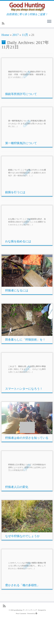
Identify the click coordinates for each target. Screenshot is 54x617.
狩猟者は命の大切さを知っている (26, 437)
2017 (15, 35)
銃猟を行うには (15, 192)
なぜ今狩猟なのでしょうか (22, 536)
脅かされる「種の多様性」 (22, 585)
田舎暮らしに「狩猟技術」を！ (25, 339)
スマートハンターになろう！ (24, 388)
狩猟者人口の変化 (16, 486)
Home (5, 35)
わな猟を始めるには (18, 241)
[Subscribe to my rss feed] (3, 23)
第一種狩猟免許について (21, 143)
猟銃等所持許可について (21, 94)
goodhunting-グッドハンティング (25, 610)
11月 (25, 35)
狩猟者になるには (16, 290)
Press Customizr (21, 613)
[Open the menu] (49, 22)
